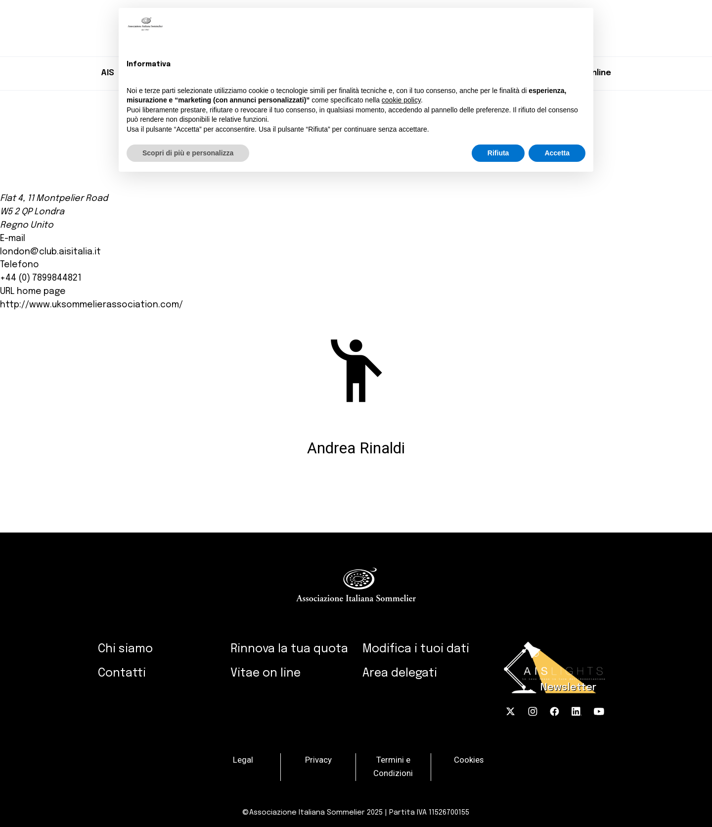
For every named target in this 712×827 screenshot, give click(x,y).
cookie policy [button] (401, 100)
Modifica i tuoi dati (415, 649)
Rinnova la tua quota (289, 649)
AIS (107, 73)
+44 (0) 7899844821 (41, 278)
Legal (243, 760)
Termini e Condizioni (393, 766)
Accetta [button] (557, 153)
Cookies (469, 760)
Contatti (122, 673)
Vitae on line (265, 673)
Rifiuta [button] (498, 153)
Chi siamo (125, 649)
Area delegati (399, 673)
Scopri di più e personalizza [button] (187, 153)
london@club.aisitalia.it (50, 251)
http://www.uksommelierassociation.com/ (91, 304)
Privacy (318, 760)
